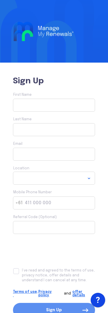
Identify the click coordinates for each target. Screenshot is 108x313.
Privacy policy (45, 293)
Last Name (22, 119)
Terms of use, (25, 293)
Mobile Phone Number (32, 192)
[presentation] (57, 251)
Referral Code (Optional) (35, 217)
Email (17, 144)
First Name (22, 95)
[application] (98, 301)
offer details (78, 293)
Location (21, 168)
